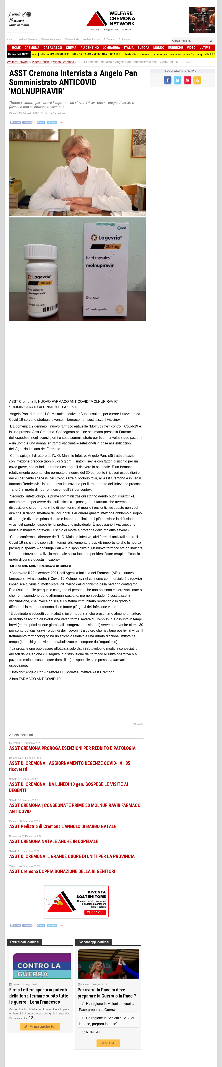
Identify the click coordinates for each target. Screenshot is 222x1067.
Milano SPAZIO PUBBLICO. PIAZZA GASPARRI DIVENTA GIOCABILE (83, 54)
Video (191, 48)
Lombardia (111, 48)
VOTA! (108, 1043)
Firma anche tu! (39, 1026)
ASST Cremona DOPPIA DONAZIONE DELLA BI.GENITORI (62, 871)
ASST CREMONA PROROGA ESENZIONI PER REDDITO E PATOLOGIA (72, 748)
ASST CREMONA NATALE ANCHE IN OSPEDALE (53, 841)
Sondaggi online (93, 942)
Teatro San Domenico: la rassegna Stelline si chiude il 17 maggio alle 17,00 (173, 54)
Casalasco (52, 48)
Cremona (31, 48)
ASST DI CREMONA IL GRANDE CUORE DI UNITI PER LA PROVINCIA (72, 856)
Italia (129, 48)
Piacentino (89, 48)
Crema (71, 48)
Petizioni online (24, 942)
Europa (143, 48)
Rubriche (175, 48)
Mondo (158, 48)
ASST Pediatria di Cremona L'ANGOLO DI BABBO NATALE (62, 826)
